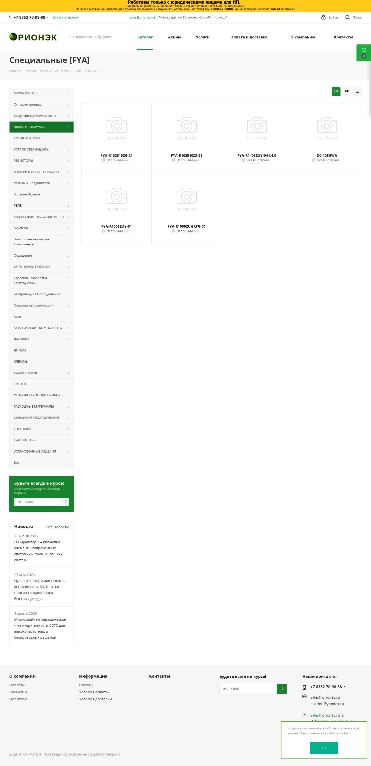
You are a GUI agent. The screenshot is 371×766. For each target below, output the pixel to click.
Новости (17, 684)
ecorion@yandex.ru (327, 703)
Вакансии (18, 691)
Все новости (57, 526)
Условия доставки (95, 698)
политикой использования (306, 733)
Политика (18, 698)
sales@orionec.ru (142, 17)
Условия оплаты (94, 691)
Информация (93, 676)
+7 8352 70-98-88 (29, 17)
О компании (22, 676)
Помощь (87, 684)
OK (324, 748)
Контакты (159, 676)
